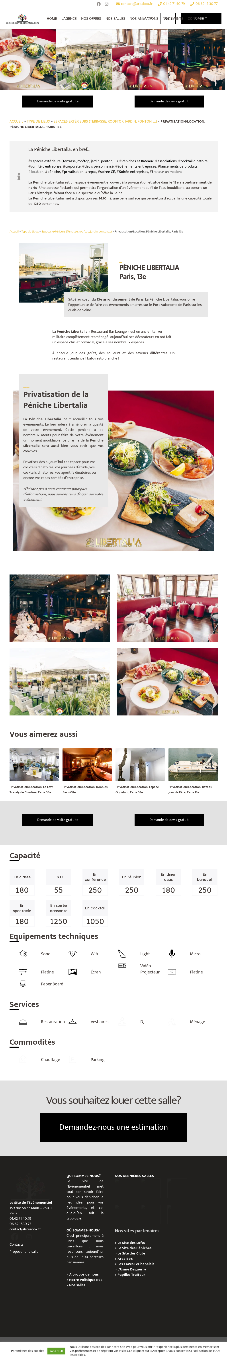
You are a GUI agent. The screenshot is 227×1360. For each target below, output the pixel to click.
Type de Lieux (38, 121)
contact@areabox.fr (25, 1228)
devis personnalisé (99, 166)
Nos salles (77, 1284)
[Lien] (22, 18)
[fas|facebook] (15, 1236)
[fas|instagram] (29, 1236)
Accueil (16, 121)
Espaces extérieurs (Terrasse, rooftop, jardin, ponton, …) (76, 231)
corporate (73, 166)
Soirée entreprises (133, 172)
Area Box (125, 1258)
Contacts (16, 1244)
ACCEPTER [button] (56, 1350)
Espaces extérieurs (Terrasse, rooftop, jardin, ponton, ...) (105, 121)
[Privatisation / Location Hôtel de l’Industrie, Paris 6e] (124, 1187)
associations (167, 161)
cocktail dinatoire (194, 161)
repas (92, 172)
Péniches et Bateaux (138, 161)
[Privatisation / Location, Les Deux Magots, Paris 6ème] (150, 1187)
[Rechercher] (151, 18)
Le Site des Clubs (131, 1253)
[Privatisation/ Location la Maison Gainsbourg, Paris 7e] (150, 1213)
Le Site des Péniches (134, 1247)
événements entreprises (137, 166)
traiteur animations (167, 172)
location (37, 172)
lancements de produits (179, 166)
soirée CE (107, 172)
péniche (53, 172)
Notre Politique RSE (85, 1279)
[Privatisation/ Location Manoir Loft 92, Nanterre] (124, 1213)
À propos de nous (84, 1274)
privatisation (74, 172)
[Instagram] (107, 4)
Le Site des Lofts (131, 1242)
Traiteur (138, 1274)
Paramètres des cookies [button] (27, 1351)
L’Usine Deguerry (131, 1269)
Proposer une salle (24, 1251)
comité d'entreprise (46, 166)
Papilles (124, 1274)
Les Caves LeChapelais (135, 1263)
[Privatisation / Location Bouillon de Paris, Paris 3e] (177, 1213)
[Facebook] (99, 4)
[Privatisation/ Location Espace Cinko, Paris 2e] (177, 1187)
